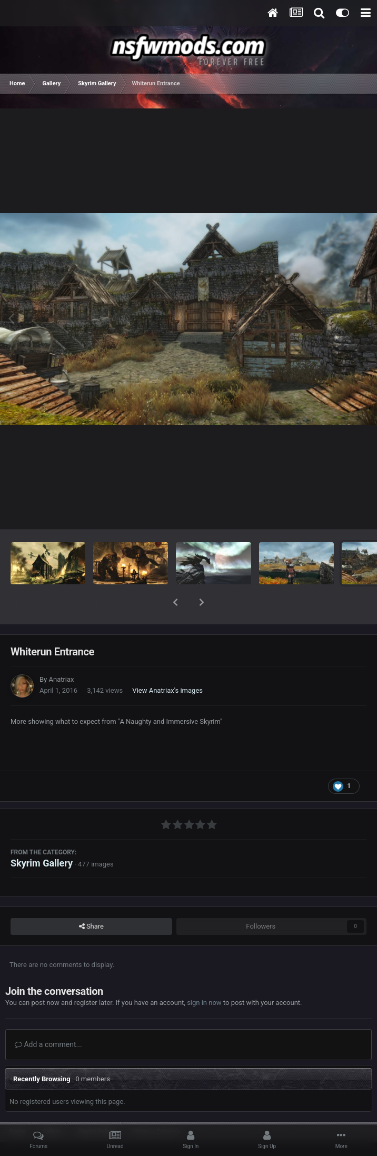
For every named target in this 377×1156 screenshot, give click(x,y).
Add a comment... (48, 1017)
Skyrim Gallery (42, 835)
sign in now (204, 975)
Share (91, 899)
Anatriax (61, 652)
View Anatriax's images (167, 663)
